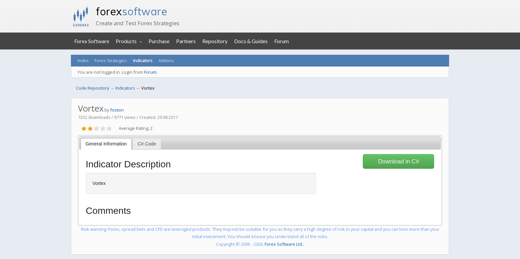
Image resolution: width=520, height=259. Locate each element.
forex (131, 11)
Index (83, 60)
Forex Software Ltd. (284, 244)
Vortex (148, 88)
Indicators (143, 60)
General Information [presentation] (106, 143)
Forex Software (91, 41)
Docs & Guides (251, 41)
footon (117, 110)
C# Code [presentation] (147, 143)
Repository (215, 41)
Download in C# (398, 161)
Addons (166, 60)
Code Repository (92, 88)
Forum (281, 41)
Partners (186, 41)
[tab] (106, 143)
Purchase (159, 41)
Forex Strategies (111, 60)
